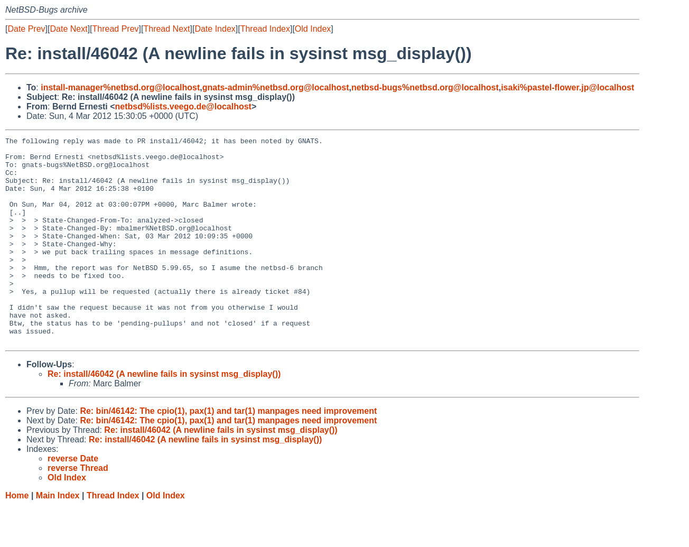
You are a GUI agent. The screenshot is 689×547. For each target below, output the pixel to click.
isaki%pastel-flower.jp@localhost (567, 87)
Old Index (313, 28)
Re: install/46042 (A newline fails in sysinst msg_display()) (164, 415)
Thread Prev (115, 28)
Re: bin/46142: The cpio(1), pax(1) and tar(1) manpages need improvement (228, 452)
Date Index (214, 28)
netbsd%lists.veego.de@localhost (183, 106)
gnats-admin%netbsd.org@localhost (275, 87)
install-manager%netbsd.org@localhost (120, 87)
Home (17, 536)
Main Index (58, 536)
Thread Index (265, 28)
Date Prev (26, 28)
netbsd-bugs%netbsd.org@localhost (425, 87)
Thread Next (166, 28)
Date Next (68, 28)
